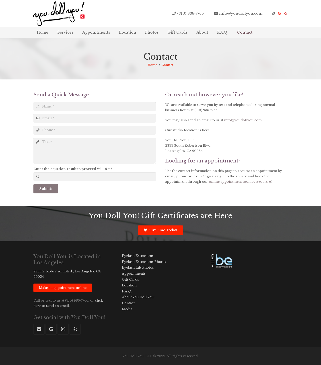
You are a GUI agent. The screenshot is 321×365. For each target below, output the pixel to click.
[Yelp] (285, 13)
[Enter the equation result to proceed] (94, 176)
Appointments (134, 274)
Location (129, 285)
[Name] (94, 106)
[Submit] (45, 188)
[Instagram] (273, 13)
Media (127, 309)
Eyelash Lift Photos (138, 268)
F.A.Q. (127, 291)
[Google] (279, 13)
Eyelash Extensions (138, 256)
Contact (128, 303)
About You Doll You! (138, 297)
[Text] (94, 151)
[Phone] (94, 130)
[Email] (94, 118)
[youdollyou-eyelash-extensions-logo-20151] (58, 13)
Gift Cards (130, 280)
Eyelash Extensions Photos (144, 262)
